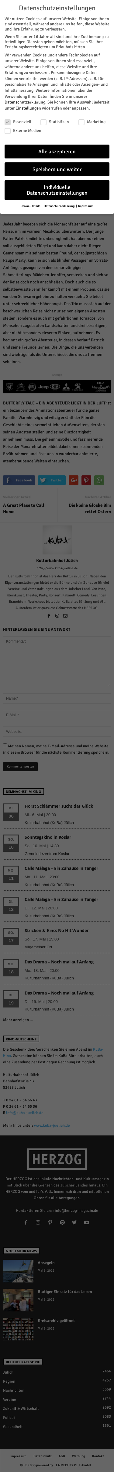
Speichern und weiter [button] (57, 169)
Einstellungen (28, 108)
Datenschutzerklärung (25, 102)
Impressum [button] (85, 206)
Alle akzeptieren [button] (57, 151)
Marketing (91, 121)
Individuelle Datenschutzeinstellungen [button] (57, 190)
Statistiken (54, 121)
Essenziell (18, 121)
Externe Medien (23, 130)
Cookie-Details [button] (31, 206)
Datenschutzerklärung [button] (59, 206)
